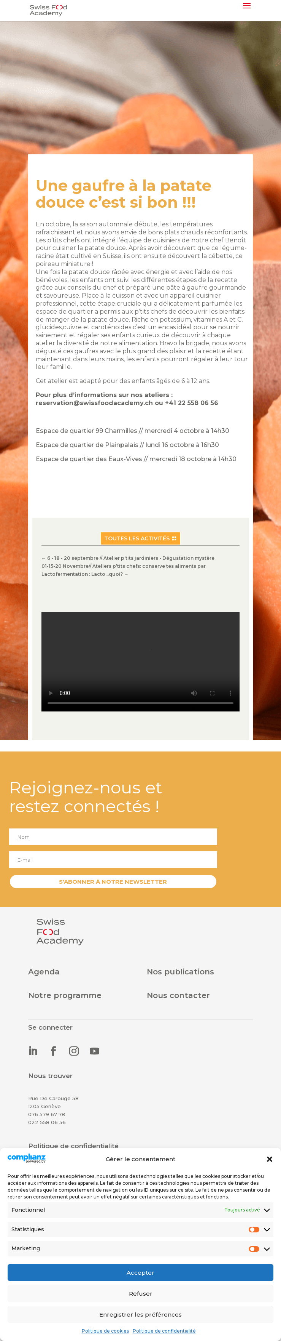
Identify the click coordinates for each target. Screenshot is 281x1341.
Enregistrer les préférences (140, 1314)
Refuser (140, 1293)
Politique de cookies (105, 1331)
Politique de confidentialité (164, 1331)
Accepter (140, 1272)
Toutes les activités (137, 538)
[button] (269, 1159)
